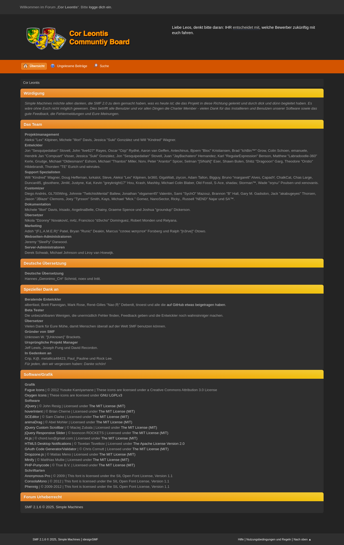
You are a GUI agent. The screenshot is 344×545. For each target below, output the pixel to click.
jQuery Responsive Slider (45, 433)
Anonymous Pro (37, 476)
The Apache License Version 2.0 (158, 444)
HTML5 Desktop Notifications (48, 444)
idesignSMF (90, 539)
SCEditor (32, 417)
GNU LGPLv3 (111, 395)
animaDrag (33, 422)
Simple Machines (69, 507)
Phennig (31, 487)
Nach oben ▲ (302, 539)
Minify (29, 460)
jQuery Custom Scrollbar (44, 427)
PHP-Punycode (37, 465)
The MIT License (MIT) (107, 406)
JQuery (30, 406)
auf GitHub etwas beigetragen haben (196, 305)
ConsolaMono (36, 481)
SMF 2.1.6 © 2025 (39, 507)
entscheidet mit (246, 27)
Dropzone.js (34, 454)
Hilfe (241, 539)
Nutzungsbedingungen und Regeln (268, 539)
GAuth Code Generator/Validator (50, 449)
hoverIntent (34, 411)
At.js (28, 438)
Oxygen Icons (36, 395)
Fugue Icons (34, 390)
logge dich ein (100, 7)
